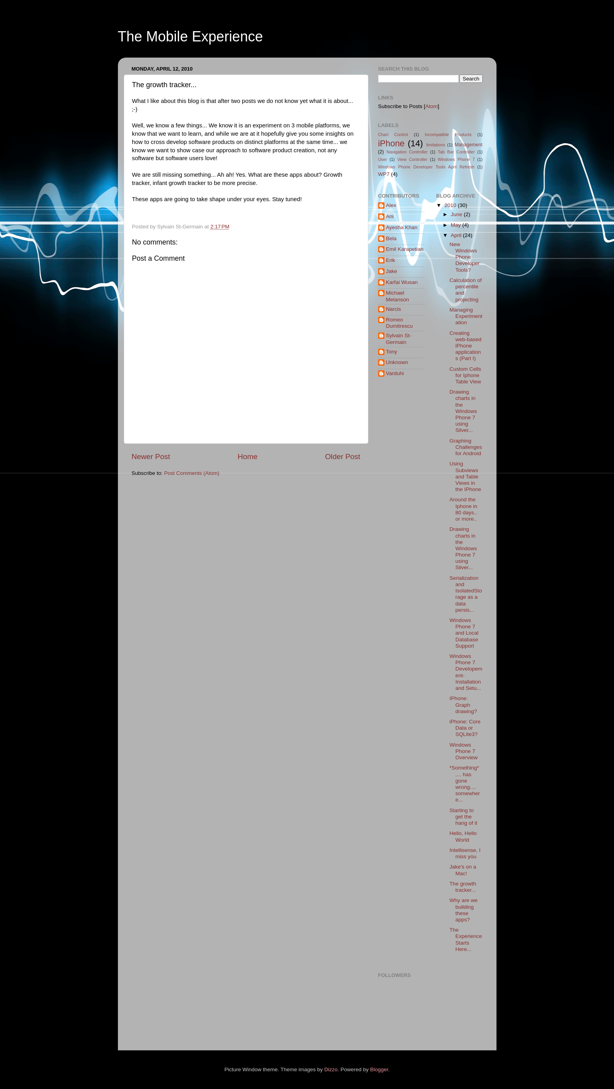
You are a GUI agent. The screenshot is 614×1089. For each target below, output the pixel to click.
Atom (432, 106)
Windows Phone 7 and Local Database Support (464, 633)
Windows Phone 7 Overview (464, 751)
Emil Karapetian (405, 249)
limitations (435, 144)
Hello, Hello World (463, 836)
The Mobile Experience (190, 36)
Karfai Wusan (402, 282)
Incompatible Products (448, 134)
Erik (390, 260)
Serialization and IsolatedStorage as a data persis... (466, 594)
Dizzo (331, 1069)
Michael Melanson (397, 296)
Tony (392, 352)
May (456, 225)
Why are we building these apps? (464, 910)
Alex (391, 205)
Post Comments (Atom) (191, 473)
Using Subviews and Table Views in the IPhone (465, 476)
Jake (392, 271)
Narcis (393, 309)
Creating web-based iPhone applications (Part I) (465, 346)
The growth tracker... (463, 887)
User (382, 159)
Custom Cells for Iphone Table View (465, 375)
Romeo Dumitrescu (399, 323)
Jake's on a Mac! (463, 870)
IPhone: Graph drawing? (463, 704)
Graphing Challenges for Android (466, 447)
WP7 (384, 174)
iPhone (391, 143)
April (457, 235)
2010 (451, 205)
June (457, 214)
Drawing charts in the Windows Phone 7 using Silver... (463, 411)
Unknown (397, 362)
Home (248, 456)
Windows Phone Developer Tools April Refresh (426, 166)
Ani (390, 216)
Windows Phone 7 (456, 159)
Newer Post (151, 456)
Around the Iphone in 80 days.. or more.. (464, 509)
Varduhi (395, 373)
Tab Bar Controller (456, 151)
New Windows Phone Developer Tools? (465, 257)
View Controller (412, 159)
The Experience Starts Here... (466, 939)
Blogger (379, 1069)
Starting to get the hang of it (464, 816)
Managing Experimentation (466, 316)
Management (469, 145)
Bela (391, 238)
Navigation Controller (406, 151)
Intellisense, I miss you (465, 853)
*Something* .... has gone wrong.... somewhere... (465, 784)
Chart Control (393, 134)
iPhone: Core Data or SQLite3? (465, 728)
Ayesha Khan (402, 227)
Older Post (342, 456)
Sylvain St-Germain (399, 338)
